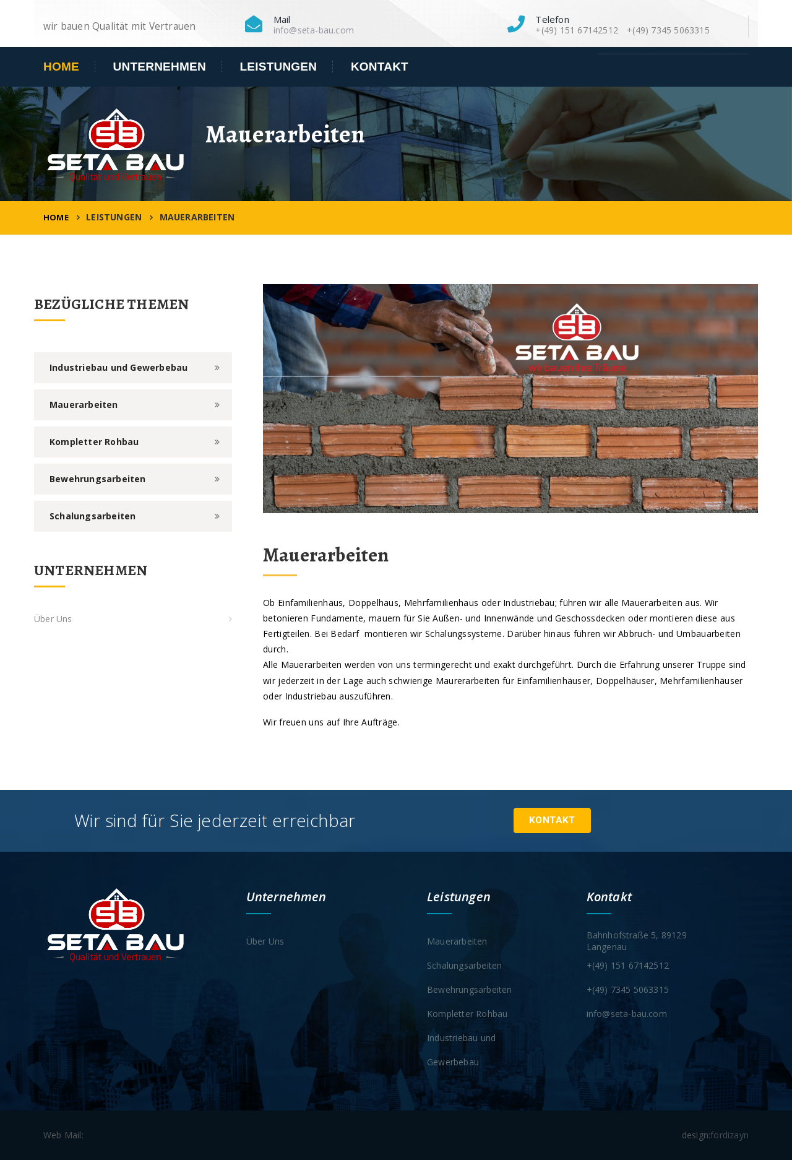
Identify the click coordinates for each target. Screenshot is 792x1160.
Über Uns (53, 619)
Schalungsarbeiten (93, 516)
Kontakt (379, 66)
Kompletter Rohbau (94, 442)
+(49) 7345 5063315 (628, 989)
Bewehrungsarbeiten (98, 479)
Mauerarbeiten (84, 404)
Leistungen (278, 66)
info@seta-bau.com (313, 30)
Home (61, 66)
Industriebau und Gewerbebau (118, 367)
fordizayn (729, 1135)
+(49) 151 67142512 (628, 965)
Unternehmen (159, 66)
